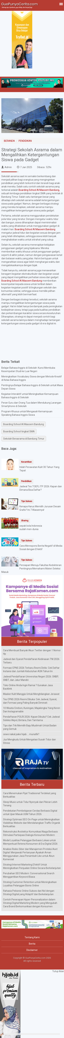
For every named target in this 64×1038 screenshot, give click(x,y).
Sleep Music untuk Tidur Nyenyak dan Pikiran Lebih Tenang (30, 804)
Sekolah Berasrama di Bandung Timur (23, 438)
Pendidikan (26, 481)
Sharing (24, 520)
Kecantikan (26, 462)
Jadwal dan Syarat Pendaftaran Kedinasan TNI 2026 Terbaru (31, 661)
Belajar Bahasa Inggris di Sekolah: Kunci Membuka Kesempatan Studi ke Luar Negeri (28, 369)
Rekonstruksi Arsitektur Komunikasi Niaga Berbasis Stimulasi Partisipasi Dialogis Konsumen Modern (30, 833)
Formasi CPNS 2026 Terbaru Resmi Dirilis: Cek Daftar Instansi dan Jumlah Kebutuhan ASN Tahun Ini (31, 669)
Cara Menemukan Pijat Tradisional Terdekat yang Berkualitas (29, 795)
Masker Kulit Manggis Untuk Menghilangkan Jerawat (31, 694)
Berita (32, 943)
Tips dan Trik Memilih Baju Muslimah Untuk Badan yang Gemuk (29, 727)
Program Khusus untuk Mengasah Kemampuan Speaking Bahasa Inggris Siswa (26, 413)
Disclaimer (32, 950)
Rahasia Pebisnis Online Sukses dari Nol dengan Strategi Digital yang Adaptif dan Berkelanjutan (28, 892)
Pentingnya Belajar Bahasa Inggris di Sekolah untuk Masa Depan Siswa (32, 387)
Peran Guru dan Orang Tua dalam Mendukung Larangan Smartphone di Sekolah (31, 404)
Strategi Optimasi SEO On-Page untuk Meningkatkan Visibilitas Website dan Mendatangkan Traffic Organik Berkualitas (31, 823)
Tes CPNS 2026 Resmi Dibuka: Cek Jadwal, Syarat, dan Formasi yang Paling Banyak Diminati (30, 701)
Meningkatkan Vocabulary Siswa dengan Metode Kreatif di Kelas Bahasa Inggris (31, 378)
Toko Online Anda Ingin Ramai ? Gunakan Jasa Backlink (28, 687)
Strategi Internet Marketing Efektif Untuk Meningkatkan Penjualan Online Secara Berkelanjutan (32, 866)
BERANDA (9, 140)
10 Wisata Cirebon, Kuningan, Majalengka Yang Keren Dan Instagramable (31, 710)
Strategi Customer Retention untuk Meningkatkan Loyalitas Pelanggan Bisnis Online (30, 884)
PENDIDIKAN (25, 140)
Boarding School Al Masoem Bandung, (39, 190)
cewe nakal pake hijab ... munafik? (21, 734)
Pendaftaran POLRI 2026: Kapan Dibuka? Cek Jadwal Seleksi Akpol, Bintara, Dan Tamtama (31, 718)
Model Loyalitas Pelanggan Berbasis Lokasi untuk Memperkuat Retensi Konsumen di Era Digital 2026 (30, 842)
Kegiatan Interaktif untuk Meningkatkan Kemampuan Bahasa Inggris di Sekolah (29, 396)
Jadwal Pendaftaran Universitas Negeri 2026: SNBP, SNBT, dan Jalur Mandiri (31, 678)
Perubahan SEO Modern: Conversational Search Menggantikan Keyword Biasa (28, 875)
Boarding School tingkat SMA (19, 431)
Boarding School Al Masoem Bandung (35, 229)
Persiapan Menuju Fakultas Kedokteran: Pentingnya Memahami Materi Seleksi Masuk (31, 568)
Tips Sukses (26, 501)
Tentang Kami (32, 937)
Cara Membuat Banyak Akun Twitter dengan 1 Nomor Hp (32, 652)
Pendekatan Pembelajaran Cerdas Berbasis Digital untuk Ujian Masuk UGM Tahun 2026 (30, 812)
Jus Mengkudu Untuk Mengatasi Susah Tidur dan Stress (29, 741)
